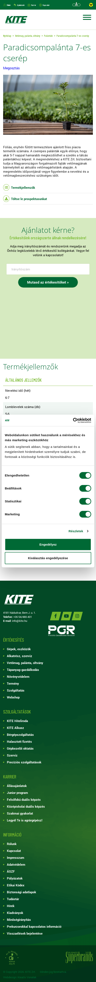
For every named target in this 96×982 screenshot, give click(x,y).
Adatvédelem (16, 864)
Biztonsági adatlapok (21, 892)
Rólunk (9, 5)
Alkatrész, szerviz (19, 656)
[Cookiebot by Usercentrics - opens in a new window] (73, 420)
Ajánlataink (21, 5)
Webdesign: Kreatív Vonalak (19, 977)
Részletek (75, 531)
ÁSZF (11, 871)
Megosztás (11, 68)
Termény (13, 683)
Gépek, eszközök (19, 649)
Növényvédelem (18, 676)
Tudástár (13, 899)
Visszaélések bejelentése (25, 933)
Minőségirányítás (19, 919)
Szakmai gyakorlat (20, 813)
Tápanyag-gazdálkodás (23, 670)
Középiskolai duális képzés (26, 806)
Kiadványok (15, 913)
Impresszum (15, 857)
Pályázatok (15, 878)
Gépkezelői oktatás (20, 748)
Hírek (10, 906)
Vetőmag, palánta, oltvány (25, 663)
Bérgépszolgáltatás (20, 734)
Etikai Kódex (15, 885)
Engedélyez (48, 544)
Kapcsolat (46, 5)
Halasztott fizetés (19, 741)
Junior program (17, 793)
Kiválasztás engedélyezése (48, 558)
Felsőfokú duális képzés (24, 799)
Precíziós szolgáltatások (24, 762)
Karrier (33, 5)
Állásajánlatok (17, 786)
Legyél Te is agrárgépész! (24, 820)
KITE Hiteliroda (17, 721)
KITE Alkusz (15, 728)
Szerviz (12, 755)
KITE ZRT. (16, 19)
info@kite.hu (19, 621)
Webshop (13, 697)
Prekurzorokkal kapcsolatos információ (34, 926)
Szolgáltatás (15, 690)
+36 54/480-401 (22, 617)
